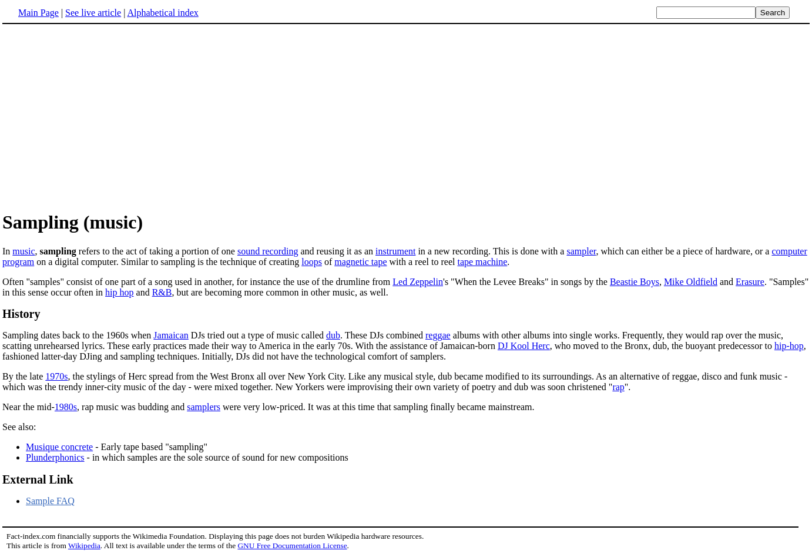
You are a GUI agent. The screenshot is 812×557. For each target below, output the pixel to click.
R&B (162, 292)
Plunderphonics (55, 457)
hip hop (119, 292)
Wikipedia (84, 545)
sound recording (267, 251)
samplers (203, 407)
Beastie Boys (634, 282)
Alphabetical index (162, 13)
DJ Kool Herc (524, 346)
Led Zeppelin (417, 282)
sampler (581, 251)
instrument (395, 251)
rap (618, 387)
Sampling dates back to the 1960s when (77, 335)
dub (333, 335)
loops (311, 262)
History (21, 313)
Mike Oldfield (690, 282)
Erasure (750, 282)
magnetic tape (360, 262)
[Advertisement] (406, 117)
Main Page (38, 13)
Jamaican (171, 335)
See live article (93, 13)
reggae (438, 335)
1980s (66, 407)
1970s (56, 376)
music (23, 251)
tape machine (482, 262)
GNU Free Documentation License (292, 545)
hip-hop (789, 346)
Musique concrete (59, 447)
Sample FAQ (50, 501)
